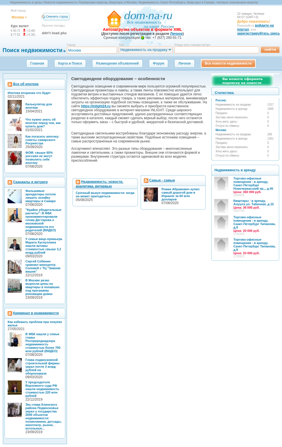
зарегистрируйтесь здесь (258, 33)
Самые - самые (162, 180)
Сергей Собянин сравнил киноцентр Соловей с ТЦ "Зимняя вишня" (42, 266)
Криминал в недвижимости (36, 313)
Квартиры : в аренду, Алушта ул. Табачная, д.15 (253, 204)
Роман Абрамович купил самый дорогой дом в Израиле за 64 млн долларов (181, 194)
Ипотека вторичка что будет (29, 93)
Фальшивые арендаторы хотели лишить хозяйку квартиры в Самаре (40, 196)
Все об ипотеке (25, 84)
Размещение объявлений (117, 63)
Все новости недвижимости (228, 63)
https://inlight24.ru (96, 106)
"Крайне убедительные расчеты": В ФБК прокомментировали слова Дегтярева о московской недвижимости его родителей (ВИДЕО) (43, 220)
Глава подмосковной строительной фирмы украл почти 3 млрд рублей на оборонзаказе (42, 366)
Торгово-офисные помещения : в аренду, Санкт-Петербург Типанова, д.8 (254, 223)
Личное (184, 63)
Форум (158, 63)
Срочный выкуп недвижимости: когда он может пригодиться (105, 194)
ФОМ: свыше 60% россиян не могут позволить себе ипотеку (39, 157)
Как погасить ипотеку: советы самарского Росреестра (42, 140)
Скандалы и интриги (30, 182)
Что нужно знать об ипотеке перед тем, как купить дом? (42, 123)
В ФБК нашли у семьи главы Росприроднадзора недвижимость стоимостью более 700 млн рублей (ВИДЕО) (42, 342)
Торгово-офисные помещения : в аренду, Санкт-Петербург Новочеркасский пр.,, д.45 (253, 185)
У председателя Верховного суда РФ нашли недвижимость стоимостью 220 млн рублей (42, 388)
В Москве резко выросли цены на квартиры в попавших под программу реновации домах (42, 287)
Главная (37, 63)
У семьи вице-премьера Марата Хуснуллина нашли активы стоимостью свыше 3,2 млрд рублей (43, 245)
